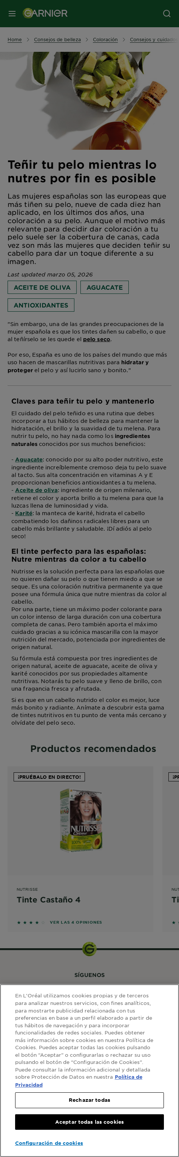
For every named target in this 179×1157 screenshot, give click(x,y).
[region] (89, 1070)
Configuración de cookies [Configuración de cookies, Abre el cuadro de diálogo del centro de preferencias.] (49, 1143)
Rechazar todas (89, 1100)
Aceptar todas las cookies (89, 1122)
